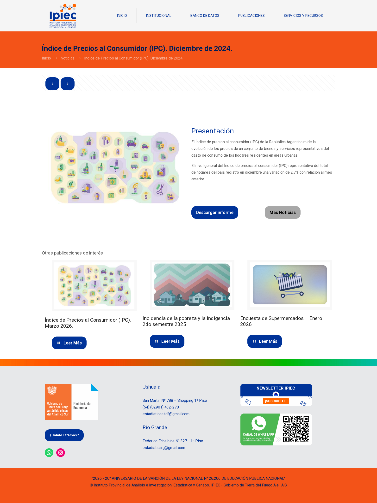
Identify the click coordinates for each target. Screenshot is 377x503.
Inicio (46, 58)
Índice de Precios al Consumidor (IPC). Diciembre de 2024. (133, 58)
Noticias (68, 58)
